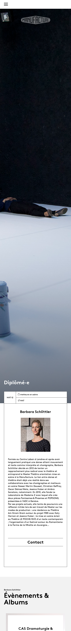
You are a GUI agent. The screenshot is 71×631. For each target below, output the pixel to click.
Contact (36, 542)
